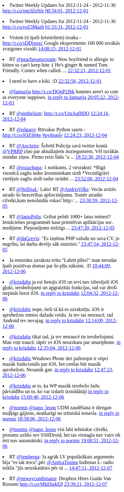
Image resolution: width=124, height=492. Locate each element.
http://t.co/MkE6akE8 (41, 484)
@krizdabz (20, 282)
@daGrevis (27, 238)
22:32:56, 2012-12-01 (80, 81)
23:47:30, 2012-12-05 (93, 227)
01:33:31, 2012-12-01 (67, 27)
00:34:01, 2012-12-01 (67, 10)
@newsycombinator (36, 478)
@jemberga (27, 456)
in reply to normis (62, 440)
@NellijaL (27, 189)
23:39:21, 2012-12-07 (86, 484)
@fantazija (20, 91)
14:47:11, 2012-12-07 (90, 468)
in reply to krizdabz (60, 293)
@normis (18, 407)
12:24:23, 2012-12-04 (85, 135)
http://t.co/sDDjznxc (22, 43)
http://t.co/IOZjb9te (21, 135)
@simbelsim (29, 113)
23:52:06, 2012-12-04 (96, 178)
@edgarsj (25, 129)
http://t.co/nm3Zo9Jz (23, 10)
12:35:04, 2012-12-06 (59, 347)
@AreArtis (27, 145)
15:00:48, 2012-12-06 (42, 397)
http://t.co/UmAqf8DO (66, 113)
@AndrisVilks (74, 189)
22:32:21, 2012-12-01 (89, 70)
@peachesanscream (35, 59)
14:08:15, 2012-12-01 (60, 48)
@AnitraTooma (62, 462)
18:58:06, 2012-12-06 (39, 418)
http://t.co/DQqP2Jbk (53, 91)
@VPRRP (12, 151)
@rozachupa (28, 167)
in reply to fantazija (67, 97)
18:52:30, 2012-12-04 (97, 157)
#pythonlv (52, 135)
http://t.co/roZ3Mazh (23, 27)
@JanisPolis (28, 216)
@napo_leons (42, 407)
